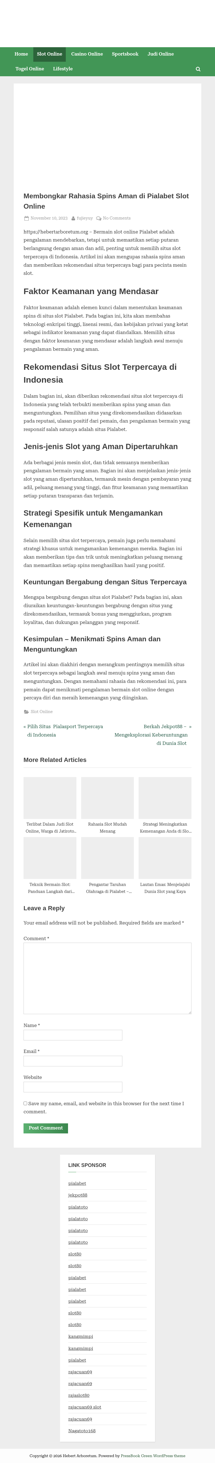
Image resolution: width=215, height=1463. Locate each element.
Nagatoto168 (82, 1430)
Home (21, 54)
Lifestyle (63, 69)
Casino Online (87, 54)
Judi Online (161, 54)
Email (31, 1051)
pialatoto (78, 1207)
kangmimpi (80, 1336)
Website (33, 1077)
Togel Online (29, 69)
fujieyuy (85, 218)
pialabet (77, 1183)
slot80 (74, 1254)
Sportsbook (125, 54)
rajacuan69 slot (84, 1407)
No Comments (117, 218)
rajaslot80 (78, 1395)
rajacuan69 (80, 1372)
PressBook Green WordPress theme (153, 1456)
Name (32, 1025)
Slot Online (49, 54)
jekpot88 (77, 1195)
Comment (36, 938)
